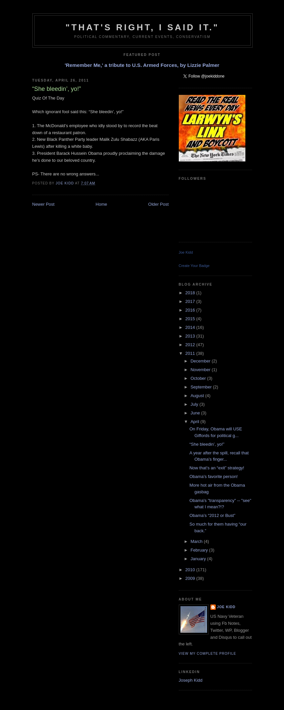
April (195, 421)
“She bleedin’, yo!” (206, 444)
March (197, 541)
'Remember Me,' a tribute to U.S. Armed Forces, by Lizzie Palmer (142, 65)
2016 (190, 310)
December (201, 360)
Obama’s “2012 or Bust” (212, 515)
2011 (190, 353)
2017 (190, 301)
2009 (190, 578)
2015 (190, 318)
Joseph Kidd (191, 680)
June (195, 412)
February (199, 550)
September (201, 386)
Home (101, 204)
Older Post (158, 204)
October (198, 378)
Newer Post (43, 204)
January (198, 558)
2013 (190, 336)
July (194, 404)
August (197, 395)
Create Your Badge (194, 266)
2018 (190, 292)
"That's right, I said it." (142, 27)
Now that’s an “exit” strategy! (216, 467)
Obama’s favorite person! (213, 476)
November (201, 369)
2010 (190, 569)
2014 (190, 327)
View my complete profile (207, 653)
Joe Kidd (186, 252)
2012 (190, 344)
